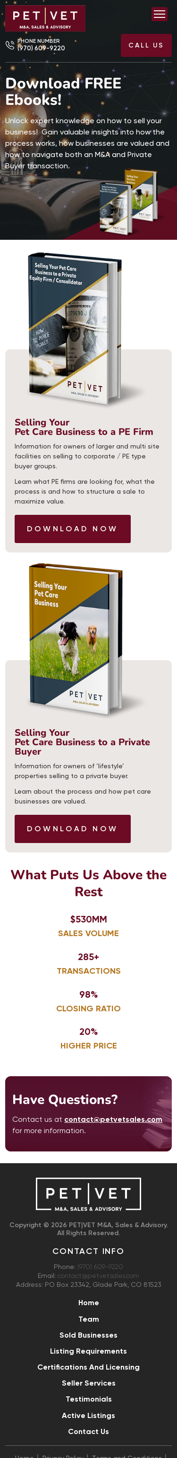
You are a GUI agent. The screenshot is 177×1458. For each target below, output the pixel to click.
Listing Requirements (88, 1351)
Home (88, 1302)
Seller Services (89, 1383)
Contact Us (88, 1431)
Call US (146, 45)
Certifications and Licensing (88, 1367)
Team (88, 1319)
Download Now (72, 528)
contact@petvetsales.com (98, 1276)
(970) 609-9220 (41, 48)
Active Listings (88, 1415)
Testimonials (89, 1399)
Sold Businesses (88, 1335)
